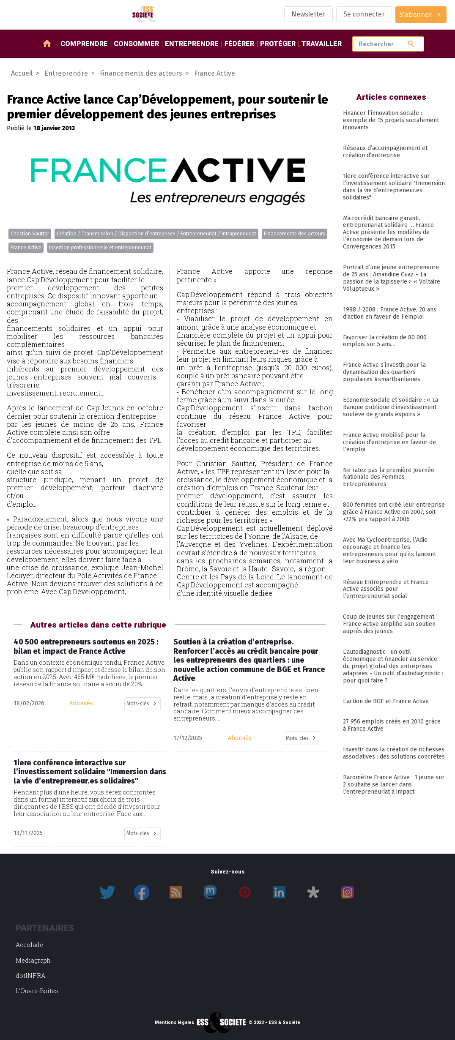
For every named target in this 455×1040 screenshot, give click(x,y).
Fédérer (239, 44)
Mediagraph (33, 960)
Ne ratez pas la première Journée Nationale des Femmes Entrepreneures (388, 477)
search (411, 43)
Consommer (136, 44)
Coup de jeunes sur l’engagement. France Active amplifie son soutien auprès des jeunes (389, 624)
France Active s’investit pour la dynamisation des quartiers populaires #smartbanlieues (384, 372)
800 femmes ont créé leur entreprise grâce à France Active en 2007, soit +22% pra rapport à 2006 (394, 512)
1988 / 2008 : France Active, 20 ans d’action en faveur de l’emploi (389, 313)
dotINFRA (30, 976)
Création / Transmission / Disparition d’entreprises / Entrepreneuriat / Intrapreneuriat (156, 234)
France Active (26, 248)
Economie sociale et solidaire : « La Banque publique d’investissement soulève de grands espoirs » (390, 407)
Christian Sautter (30, 234)
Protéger (278, 44)
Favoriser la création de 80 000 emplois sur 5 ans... (385, 341)
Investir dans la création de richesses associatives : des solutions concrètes (394, 753)
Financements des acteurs (294, 234)
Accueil (22, 73)
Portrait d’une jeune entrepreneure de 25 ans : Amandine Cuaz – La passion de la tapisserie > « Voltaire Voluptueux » (391, 278)
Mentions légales (174, 1022)
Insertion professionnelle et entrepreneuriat (100, 248)
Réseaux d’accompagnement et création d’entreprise (385, 152)
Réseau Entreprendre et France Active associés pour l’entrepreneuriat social (386, 589)
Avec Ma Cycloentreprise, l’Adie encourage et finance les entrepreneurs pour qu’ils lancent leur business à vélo (389, 550)
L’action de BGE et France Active (386, 701)
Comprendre (84, 44)
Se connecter (364, 14)
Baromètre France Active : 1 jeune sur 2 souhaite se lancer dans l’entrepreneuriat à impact (393, 784)
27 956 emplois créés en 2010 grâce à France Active (392, 725)
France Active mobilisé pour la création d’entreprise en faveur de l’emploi (389, 442)
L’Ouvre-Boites (37, 991)
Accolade (29, 945)
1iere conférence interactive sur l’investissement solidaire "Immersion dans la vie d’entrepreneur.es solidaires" (394, 186)
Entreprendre (192, 44)
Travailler (322, 44)
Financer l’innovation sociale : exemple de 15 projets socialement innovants (391, 120)
